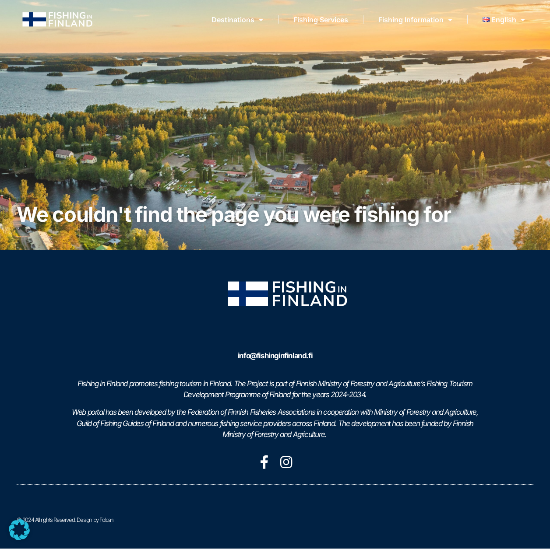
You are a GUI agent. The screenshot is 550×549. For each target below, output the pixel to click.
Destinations (237, 19)
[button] (19, 530)
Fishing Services (320, 19)
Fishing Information (415, 19)
